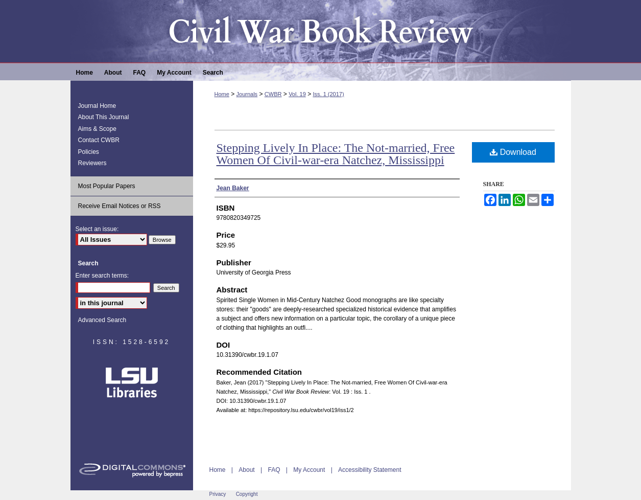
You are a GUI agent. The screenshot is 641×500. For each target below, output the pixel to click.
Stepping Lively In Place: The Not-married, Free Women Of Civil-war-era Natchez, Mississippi (336, 154)
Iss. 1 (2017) (328, 94)
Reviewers (92, 163)
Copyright (247, 494)
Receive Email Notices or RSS (119, 206)
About (246, 469)
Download (513, 152)
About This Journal (103, 117)
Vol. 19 (297, 94)
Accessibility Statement (369, 469)
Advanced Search (102, 320)
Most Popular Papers (106, 186)
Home (222, 94)
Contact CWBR (99, 140)
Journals (247, 94)
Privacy (217, 494)
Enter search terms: (102, 275)
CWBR (273, 94)
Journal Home (97, 105)
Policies (88, 151)
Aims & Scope (97, 128)
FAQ (274, 469)
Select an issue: (97, 229)
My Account (309, 469)
